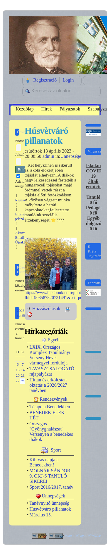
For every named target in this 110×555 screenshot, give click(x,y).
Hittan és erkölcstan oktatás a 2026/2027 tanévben (48, 385)
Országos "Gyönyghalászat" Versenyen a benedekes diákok (51, 431)
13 (18, 370)
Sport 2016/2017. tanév (51, 487)
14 (23, 370)
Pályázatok (70, 108)
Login (68, 79)
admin (48, 156)
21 (23, 375)
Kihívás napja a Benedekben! (44, 462)
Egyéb (54, 339)
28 (22, 381)
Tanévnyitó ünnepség (49, 503)
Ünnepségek (72, 156)
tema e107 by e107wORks (83, 536)
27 (17, 381)
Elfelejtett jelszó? (22, 216)
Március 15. (40, 514)
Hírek (46, 108)
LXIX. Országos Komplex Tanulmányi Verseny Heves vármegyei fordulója (49, 355)
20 (18, 375)
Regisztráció (45, 79)
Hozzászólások (47, 308)
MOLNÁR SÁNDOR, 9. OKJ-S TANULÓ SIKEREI (50, 476)
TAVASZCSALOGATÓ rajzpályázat (51, 371)
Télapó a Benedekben (49, 406)
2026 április (22, 312)
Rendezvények (53, 399)
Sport (56, 449)
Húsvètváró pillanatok (50, 508)
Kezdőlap (24, 108)
